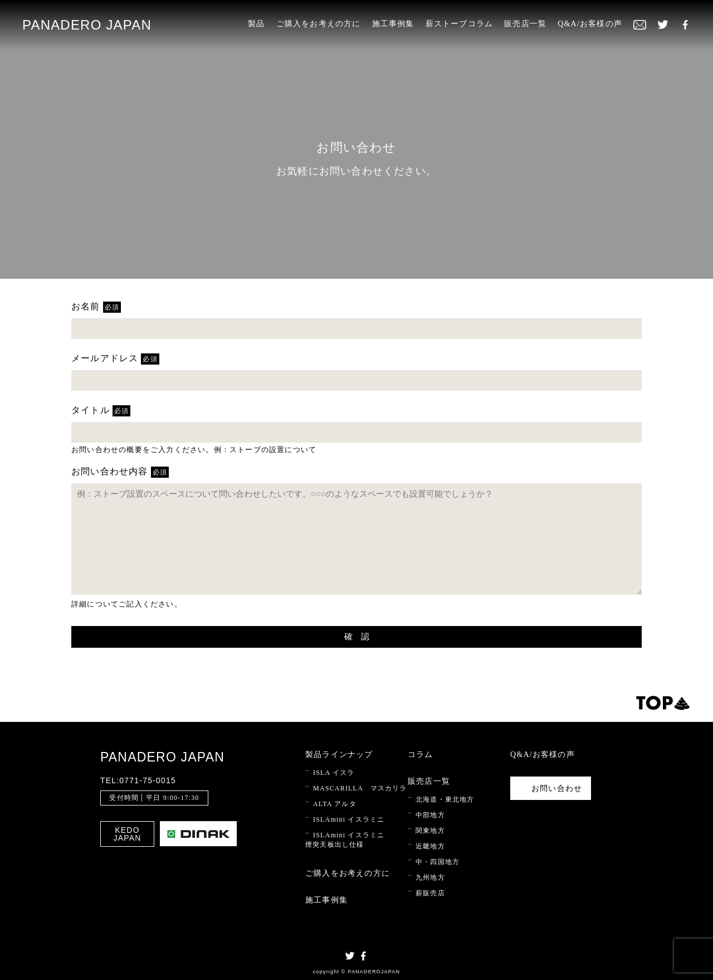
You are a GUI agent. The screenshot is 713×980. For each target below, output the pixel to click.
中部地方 (430, 815)
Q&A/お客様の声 (590, 24)
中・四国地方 (438, 862)
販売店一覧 (525, 24)
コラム (420, 754)
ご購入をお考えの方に (318, 24)
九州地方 (430, 877)
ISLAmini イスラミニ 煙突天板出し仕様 (344, 839)
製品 (256, 24)
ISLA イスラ (334, 773)
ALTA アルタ (334, 804)
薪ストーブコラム (460, 24)
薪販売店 (430, 893)
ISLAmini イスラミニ (348, 819)
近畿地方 (430, 846)
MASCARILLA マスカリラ (360, 788)
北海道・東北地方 (445, 799)
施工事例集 (393, 24)
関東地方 (430, 831)
